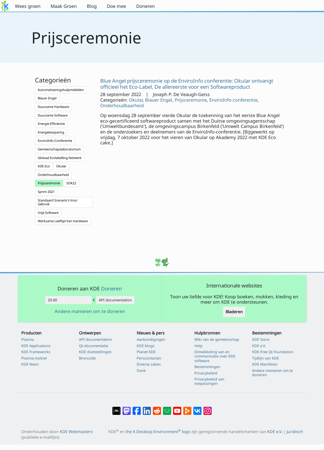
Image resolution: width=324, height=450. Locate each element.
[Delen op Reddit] (157, 408)
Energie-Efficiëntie (51, 123)
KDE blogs (145, 346)
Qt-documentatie (93, 346)
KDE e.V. (259, 346)
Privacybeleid (205, 373)
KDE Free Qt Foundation (272, 352)
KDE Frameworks (35, 352)
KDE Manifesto (264, 364)
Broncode (87, 358)
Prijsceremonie (49, 183)
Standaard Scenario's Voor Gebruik (57, 202)
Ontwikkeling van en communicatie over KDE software (214, 356)
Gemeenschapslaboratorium (59, 149)
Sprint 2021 (46, 191)
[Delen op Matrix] (116, 408)
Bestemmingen (207, 367)
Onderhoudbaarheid (53, 174)
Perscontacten (149, 358)
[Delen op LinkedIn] (147, 408)
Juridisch (295, 431)
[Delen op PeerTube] (187, 408)
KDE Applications (36, 346)
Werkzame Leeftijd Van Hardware (63, 221)
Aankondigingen (151, 339)
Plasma (27, 339)
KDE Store (260, 339)
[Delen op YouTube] (177, 408)
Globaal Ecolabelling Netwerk (60, 157)
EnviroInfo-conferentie (233, 100)
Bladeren (234, 311)
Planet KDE (146, 352)
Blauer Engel (47, 98)
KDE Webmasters (76, 431)
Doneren (111, 288)
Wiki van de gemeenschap (216, 339)
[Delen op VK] (197, 408)
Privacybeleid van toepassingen (209, 381)
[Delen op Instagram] (208, 408)
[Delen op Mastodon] (127, 408)
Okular (61, 166)
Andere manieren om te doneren (90, 311)
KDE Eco (44, 166)
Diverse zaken (149, 364)
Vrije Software (48, 212)
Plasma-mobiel (34, 358)
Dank (141, 370)
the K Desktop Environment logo (158, 431)
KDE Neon (30, 364)
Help (198, 346)
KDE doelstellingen (95, 352)
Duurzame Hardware (53, 106)
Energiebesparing (51, 132)
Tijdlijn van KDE (265, 358)
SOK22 (71, 183)
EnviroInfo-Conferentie (55, 140)
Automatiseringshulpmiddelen (61, 89)
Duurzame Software (53, 115)
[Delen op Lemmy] (167, 408)
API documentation (115, 300)
